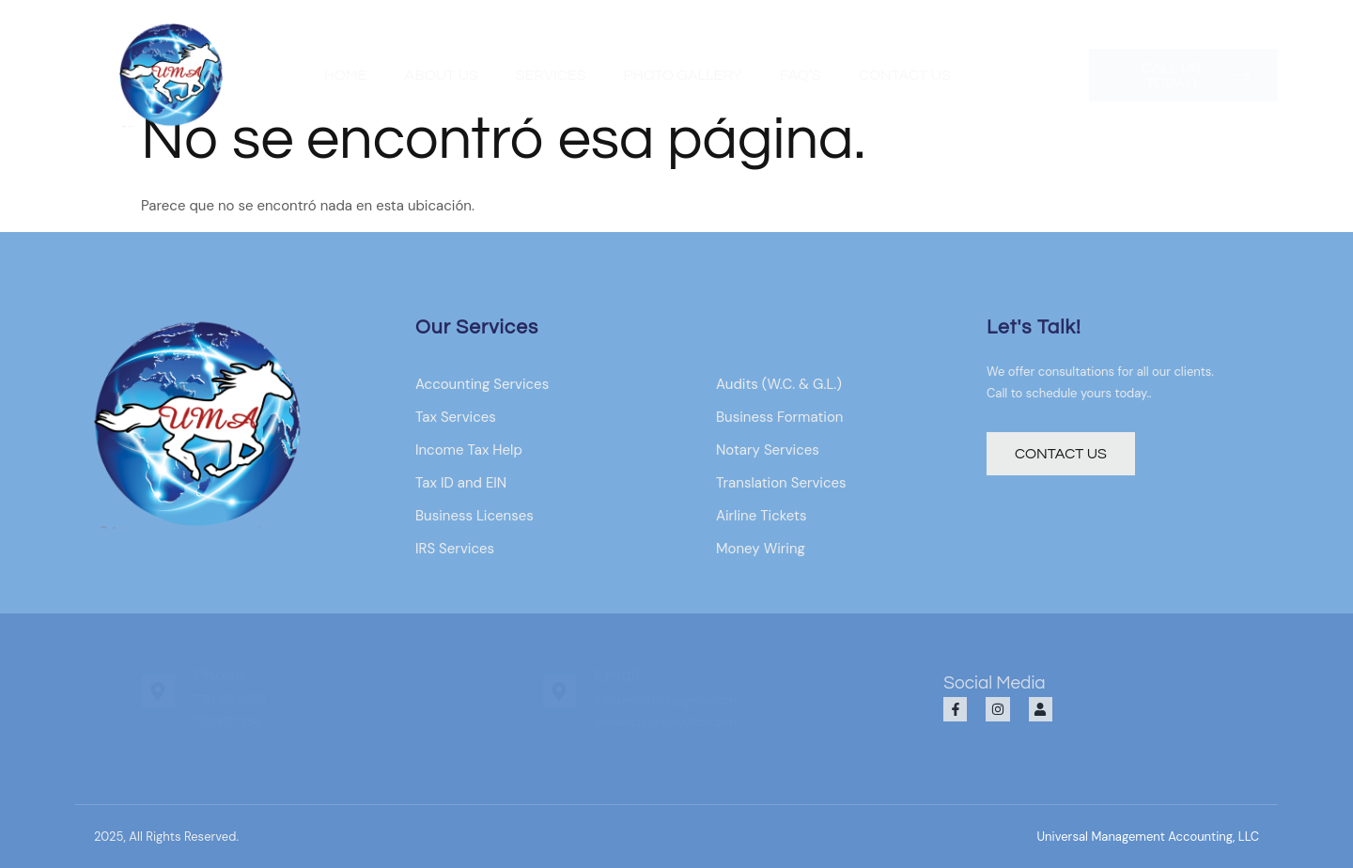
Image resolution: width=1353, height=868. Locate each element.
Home (345, 75)
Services (551, 75)
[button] (1148, 836)
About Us (441, 75)
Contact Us (905, 75)
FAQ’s (800, 75)
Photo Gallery (682, 75)
